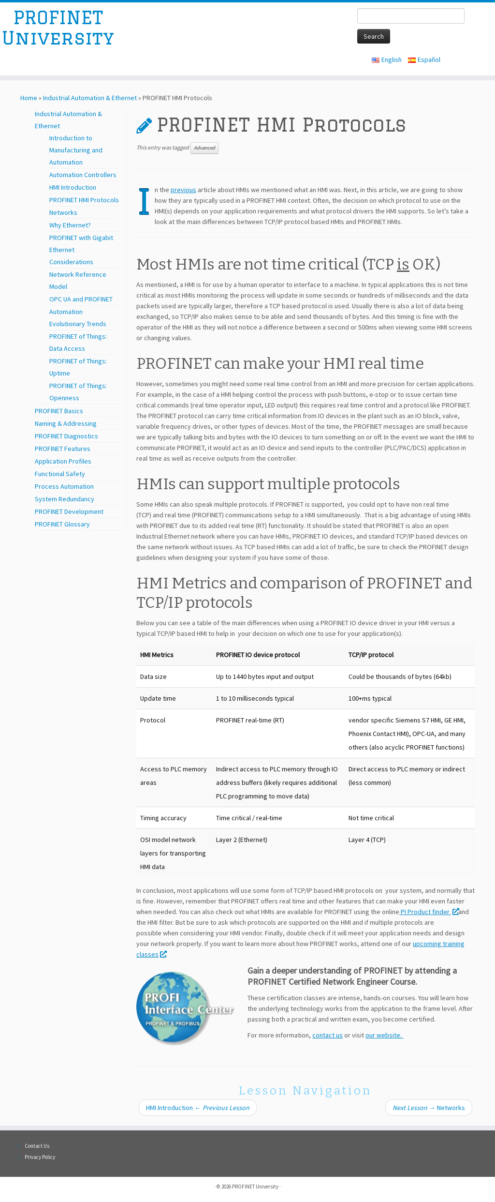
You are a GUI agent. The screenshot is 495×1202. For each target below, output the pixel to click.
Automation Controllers (82, 174)
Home (28, 97)
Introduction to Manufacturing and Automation (75, 150)
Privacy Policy (40, 1157)
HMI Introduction (72, 187)
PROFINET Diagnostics (66, 436)
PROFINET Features (62, 448)
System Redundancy (64, 499)
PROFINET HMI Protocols (84, 199)
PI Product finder (428, 911)
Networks (63, 212)
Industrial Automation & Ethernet (90, 97)
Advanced (204, 148)
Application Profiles (63, 461)
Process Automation (64, 486)
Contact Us (37, 1145)
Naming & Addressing (66, 423)
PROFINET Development (69, 511)
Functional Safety (60, 473)
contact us (327, 1035)
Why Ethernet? (70, 225)
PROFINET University (58, 30)
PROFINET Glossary (62, 524)
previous (183, 189)
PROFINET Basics (59, 410)
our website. (384, 1035)
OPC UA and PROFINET (81, 299)
